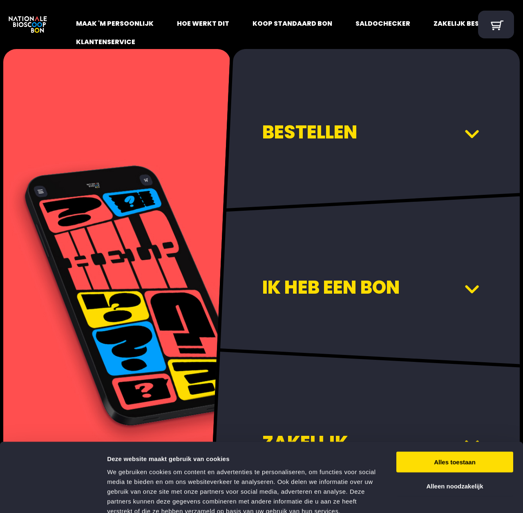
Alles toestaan (455, 415)
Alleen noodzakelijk (454, 439)
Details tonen (441, 496)
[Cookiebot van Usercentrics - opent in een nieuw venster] (53, 497)
